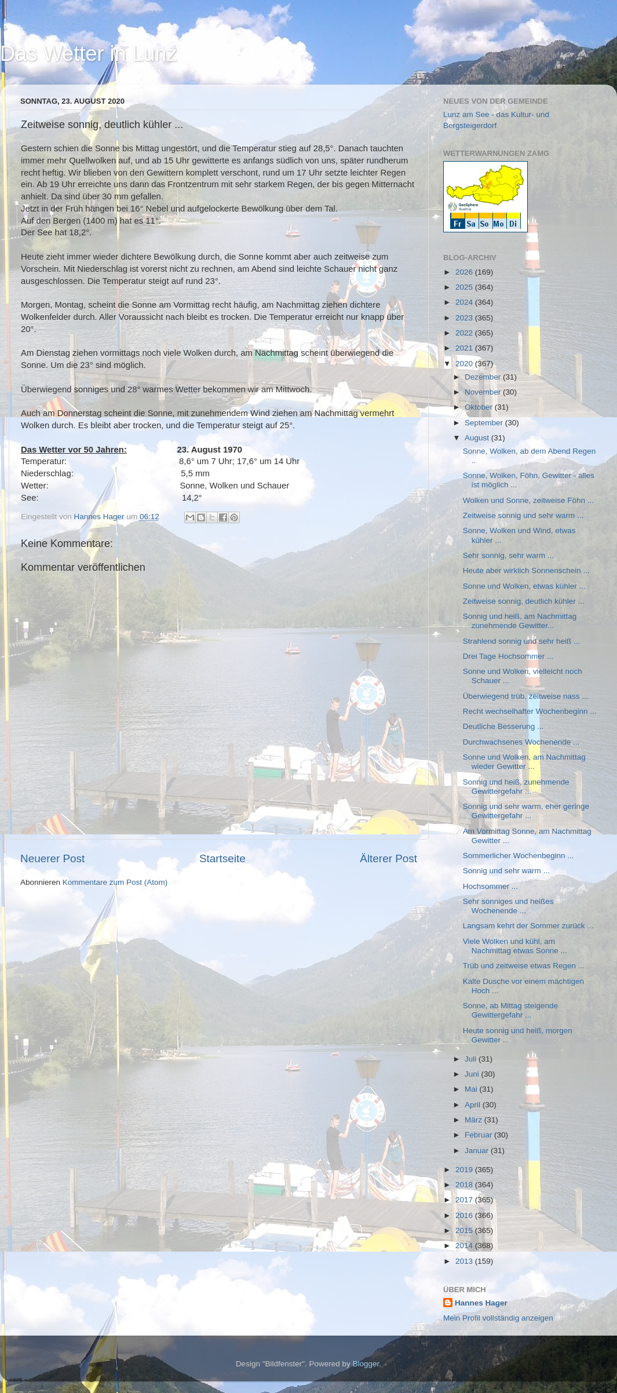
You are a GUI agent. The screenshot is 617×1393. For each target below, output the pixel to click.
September (485, 422)
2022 (465, 333)
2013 (465, 1261)
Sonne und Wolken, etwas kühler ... (524, 586)
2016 (465, 1215)
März (474, 1119)
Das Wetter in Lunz (88, 53)
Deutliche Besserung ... (503, 726)
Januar (478, 1150)
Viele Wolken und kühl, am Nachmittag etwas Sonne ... (515, 946)
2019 (465, 1169)
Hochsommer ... (490, 886)
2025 (465, 287)
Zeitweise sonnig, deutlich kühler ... (524, 601)
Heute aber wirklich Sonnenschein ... (526, 570)
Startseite (222, 858)
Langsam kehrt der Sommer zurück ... (528, 925)
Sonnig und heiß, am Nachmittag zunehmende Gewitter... (520, 621)
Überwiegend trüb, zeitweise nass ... (526, 696)
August (478, 437)
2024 (465, 302)
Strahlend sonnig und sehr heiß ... (522, 641)
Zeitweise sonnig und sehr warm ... (523, 515)
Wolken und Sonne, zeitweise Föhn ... (528, 500)
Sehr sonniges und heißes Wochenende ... (508, 906)
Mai (472, 1089)
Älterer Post (388, 858)
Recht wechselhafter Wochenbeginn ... (530, 711)
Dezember (484, 377)
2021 (465, 348)
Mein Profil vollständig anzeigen (498, 1318)
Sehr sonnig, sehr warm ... (508, 555)
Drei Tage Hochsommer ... (508, 656)
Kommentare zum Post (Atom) (115, 882)
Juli (472, 1059)
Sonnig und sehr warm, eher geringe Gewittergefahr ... (526, 811)
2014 (465, 1245)
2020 (465, 363)
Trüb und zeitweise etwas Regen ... (524, 965)
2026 (465, 272)
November (484, 392)
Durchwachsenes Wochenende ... (521, 742)
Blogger (366, 1363)
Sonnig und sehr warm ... (506, 870)
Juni (473, 1074)
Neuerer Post (52, 858)
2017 (465, 1199)
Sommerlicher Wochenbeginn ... (518, 855)
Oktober (480, 407)
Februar (479, 1135)
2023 (465, 317)
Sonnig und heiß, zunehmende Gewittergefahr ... (516, 787)
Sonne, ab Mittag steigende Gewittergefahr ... (510, 1010)
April (474, 1104)
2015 (465, 1230)
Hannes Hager (481, 1303)
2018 (465, 1184)
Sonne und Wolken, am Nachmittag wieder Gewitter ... (524, 762)
